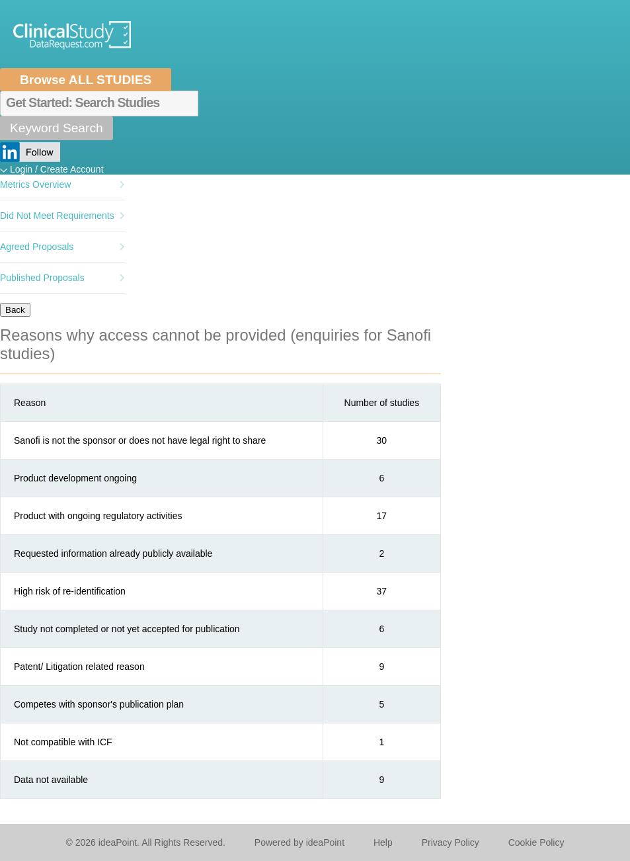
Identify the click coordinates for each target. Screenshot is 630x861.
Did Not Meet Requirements (57, 215)
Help (383, 842)
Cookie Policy (536, 842)
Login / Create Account (57, 169)
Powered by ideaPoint (299, 842)
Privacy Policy (450, 842)
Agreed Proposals (36, 246)
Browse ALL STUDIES (85, 80)
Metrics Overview (35, 184)
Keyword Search (56, 128)
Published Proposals (42, 277)
